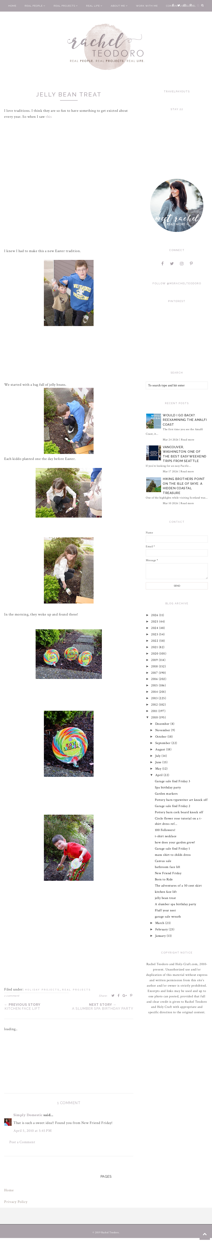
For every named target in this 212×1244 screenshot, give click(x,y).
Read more (187, 440)
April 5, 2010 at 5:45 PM (32, 1130)
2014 (155, 692)
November (163, 730)
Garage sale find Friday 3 (172, 781)
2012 (155, 704)
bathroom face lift (167, 867)
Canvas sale (163, 861)
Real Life (94, 5)
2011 (155, 711)
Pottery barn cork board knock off (179, 812)
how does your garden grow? (175, 842)
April (159, 775)
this (49, 116)
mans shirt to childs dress (173, 855)
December (163, 724)
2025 (155, 621)
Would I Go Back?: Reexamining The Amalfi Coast (185, 419)
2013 (155, 698)
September (163, 743)
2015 (155, 685)
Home (12, 5)
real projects (76, 989)
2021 (155, 647)
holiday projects (42, 989)
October (161, 736)
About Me (119, 5)
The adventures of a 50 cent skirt (178, 885)
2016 (155, 679)
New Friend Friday (168, 873)
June (159, 762)
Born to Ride (164, 879)
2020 (155, 653)
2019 (155, 660)
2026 (155, 615)
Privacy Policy (16, 1201)
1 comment (11, 995)
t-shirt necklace (166, 836)
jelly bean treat (165, 898)
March (160, 923)
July (158, 756)
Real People (35, 5)
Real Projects (66, 5)
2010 (155, 717)
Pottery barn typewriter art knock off (181, 800)
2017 (155, 673)
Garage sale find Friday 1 (172, 848)
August (160, 749)
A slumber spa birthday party (175, 904)
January (161, 936)
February (162, 929)
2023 (155, 634)
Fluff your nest (165, 910)
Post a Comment (22, 1142)
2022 (155, 641)
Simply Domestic (28, 1115)
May (158, 769)
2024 (155, 628)
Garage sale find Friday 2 (172, 806)
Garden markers (166, 794)
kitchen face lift (166, 892)
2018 (155, 666)
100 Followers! (165, 830)
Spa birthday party (168, 787)
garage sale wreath (168, 916)
